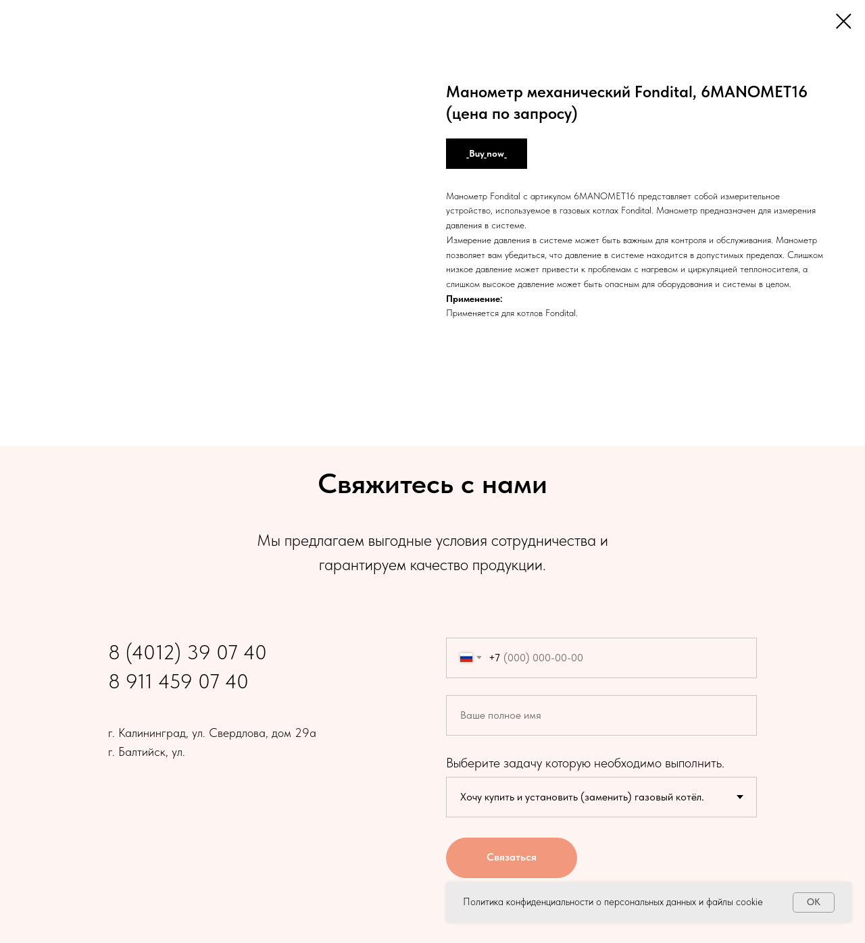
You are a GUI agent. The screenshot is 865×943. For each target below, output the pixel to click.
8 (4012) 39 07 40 (187, 652)
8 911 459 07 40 (178, 681)
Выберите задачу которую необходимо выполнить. (585, 763)
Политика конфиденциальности (528, 902)
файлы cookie (734, 902)
